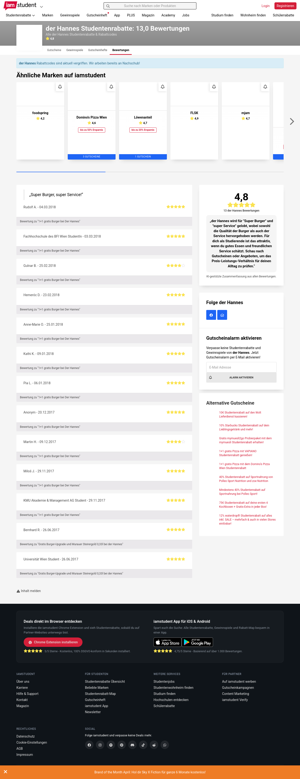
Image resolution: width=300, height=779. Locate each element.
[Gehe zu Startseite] (20, 6)
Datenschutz (25, 736)
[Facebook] (89, 745)
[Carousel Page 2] (150, 172)
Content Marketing (235, 694)
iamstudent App (96, 706)
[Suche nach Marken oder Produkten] (150, 5)
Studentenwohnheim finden (173, 688)
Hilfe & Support (27, 694)
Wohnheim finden (253, 15)
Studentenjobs (164, 681)
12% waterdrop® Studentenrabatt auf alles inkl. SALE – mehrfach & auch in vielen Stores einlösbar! (247, 519)
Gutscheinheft (98, 14)
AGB (19, 748)
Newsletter (93, 712)
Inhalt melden (28, 591)
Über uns (22, 681)
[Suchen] (108, 6)
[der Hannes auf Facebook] (211, 315)
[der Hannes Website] (222, 315)
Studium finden (222, 15)
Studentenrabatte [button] (20, 15)
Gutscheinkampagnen (238, 688)
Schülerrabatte (283, 15)
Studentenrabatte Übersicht (105, 681)
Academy (168, 15)
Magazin (148, 15)
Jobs (185, 15)
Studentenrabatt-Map (100, 694)
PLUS (131, 15)
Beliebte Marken (97, 688)
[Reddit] (154, 745)
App (117, 15)
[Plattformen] (41, 6)
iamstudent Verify (235, 700)
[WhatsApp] (165, 745)
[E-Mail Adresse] (241, 367)
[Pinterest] (121, 745)
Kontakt (22, 700)
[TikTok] (143, 745)
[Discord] (132, 745)
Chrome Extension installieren (53, 642)
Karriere (22, 688)
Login (266, 6)
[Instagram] (100, 745)
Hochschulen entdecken (171, 700)
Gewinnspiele (70, 15)
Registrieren (285, 6)
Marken (47, 15)
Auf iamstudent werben (239, 681)
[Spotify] (111, 745)
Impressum (24, 755)
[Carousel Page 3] (239, 172)
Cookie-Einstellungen (31, 742)
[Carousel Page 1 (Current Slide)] (60, 172)
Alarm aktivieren (231, 377)
